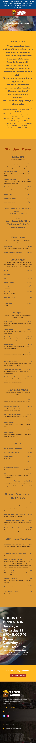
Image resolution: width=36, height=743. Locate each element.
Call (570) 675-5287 (18, 675)
